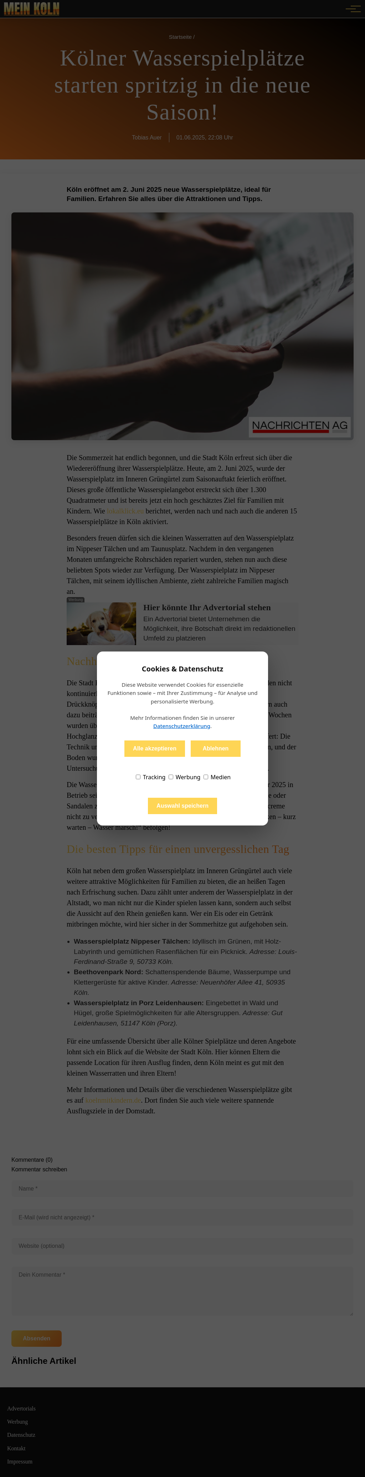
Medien (217, 777)
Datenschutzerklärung (181, 725)
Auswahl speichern (182, 806)
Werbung (185, 777)
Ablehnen (215, 748)
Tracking (151, 777)
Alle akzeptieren (154, 748)
